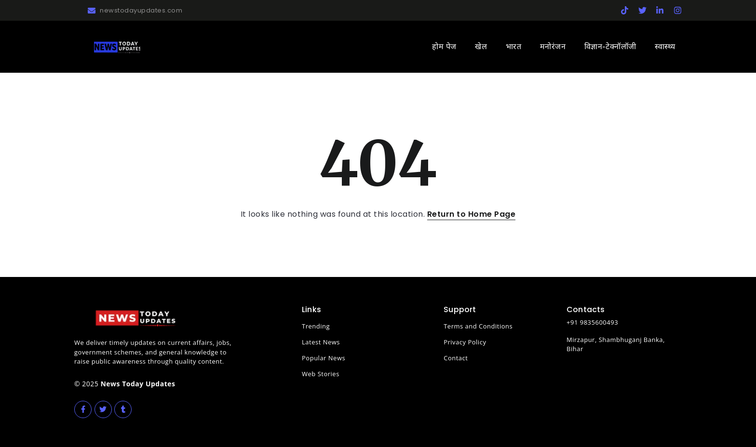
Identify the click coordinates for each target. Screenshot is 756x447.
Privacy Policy (465, 342)
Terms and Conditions (478, 326)
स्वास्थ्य (665, 46)
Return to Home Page (471, 214)
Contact (456, 358)
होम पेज (444, 46)
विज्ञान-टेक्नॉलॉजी (610, 46)
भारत (514, 46)
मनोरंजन (553, 46)
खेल (481, 46)
